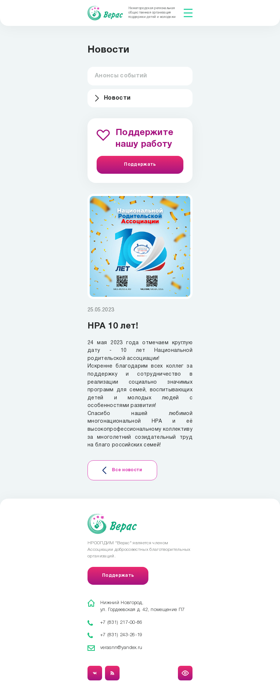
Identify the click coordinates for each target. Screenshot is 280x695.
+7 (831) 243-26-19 (121, 635)
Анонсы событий (121, 75)
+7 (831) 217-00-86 (121, 623)
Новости (117, 98)
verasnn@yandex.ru (121, 648)
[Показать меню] (188, 13)
